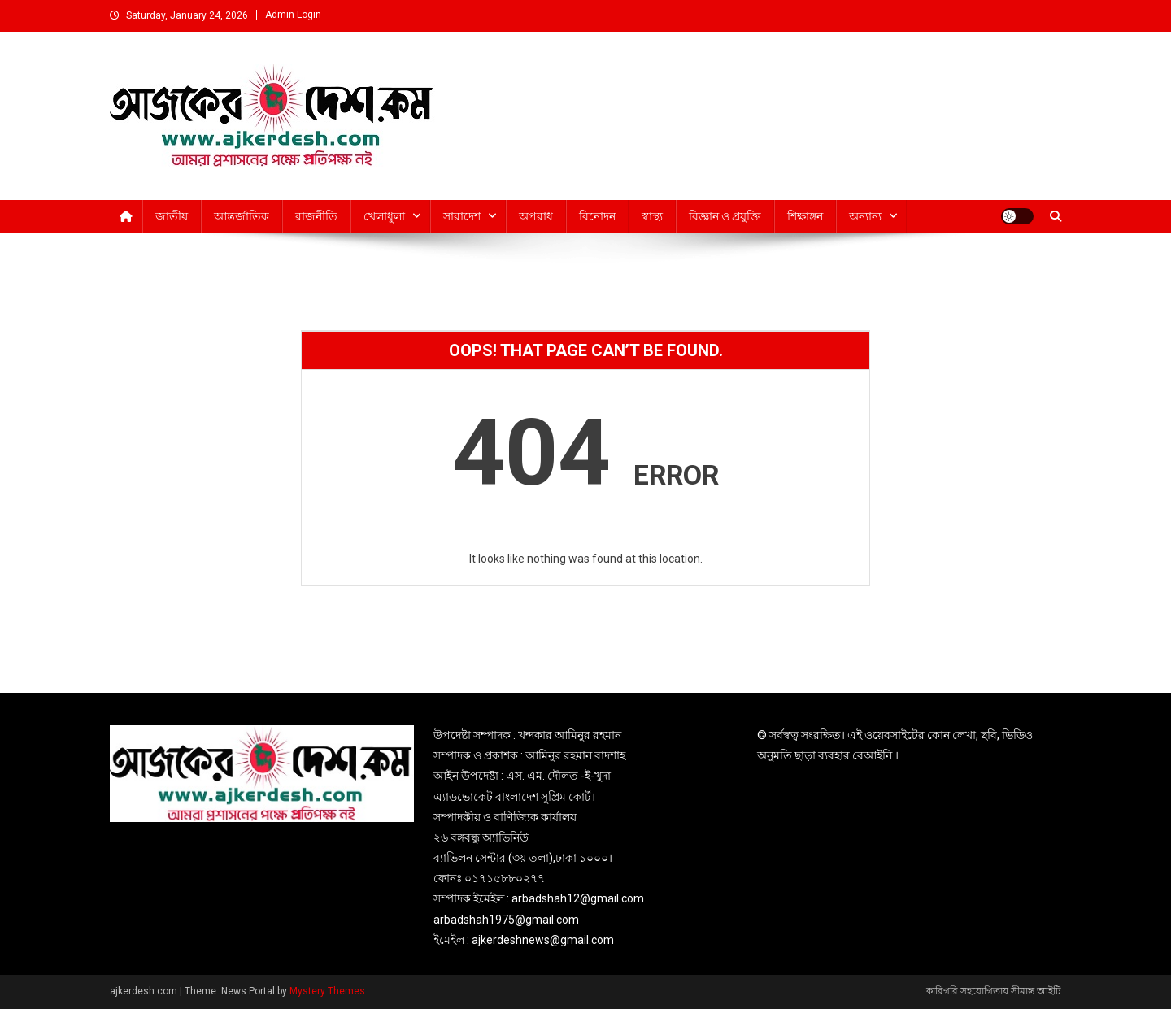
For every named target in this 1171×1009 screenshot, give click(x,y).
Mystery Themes (327, 991)
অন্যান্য (865, 216)
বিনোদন (597, 216)
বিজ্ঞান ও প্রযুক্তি (725, 216)
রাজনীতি (316, 216)
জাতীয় (171, 216)
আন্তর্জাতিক (241, 216)
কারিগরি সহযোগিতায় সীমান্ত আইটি (993, 991)
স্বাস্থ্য (652, 216)
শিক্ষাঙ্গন (805, 216)
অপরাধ (536, 216)
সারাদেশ (462, 216)
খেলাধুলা (384, 216)
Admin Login (293, 14)
